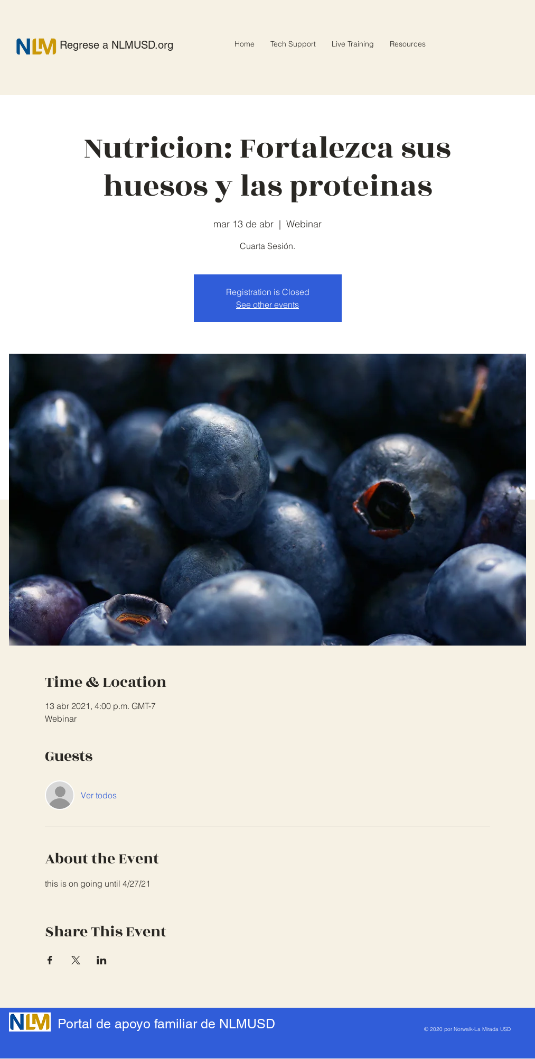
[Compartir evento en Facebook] (50, 960)
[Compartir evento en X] (76, 960)
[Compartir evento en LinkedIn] (102, 960)
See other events (267, 304)
